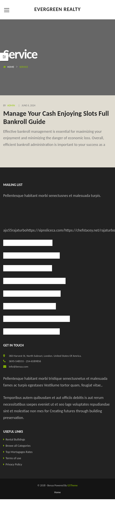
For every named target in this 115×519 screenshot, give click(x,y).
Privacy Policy (14, 464)
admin (11, 105)
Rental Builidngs (15, 439)
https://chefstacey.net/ (82, 230)
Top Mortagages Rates (19, 452)
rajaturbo (19, 230)
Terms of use (13, 458)
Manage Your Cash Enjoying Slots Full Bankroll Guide (56, 117)
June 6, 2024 (28, 105)
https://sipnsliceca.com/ (45, 230)
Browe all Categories (18, 446)
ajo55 (7, 230)
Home (10, 66)
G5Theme (72, 485)
